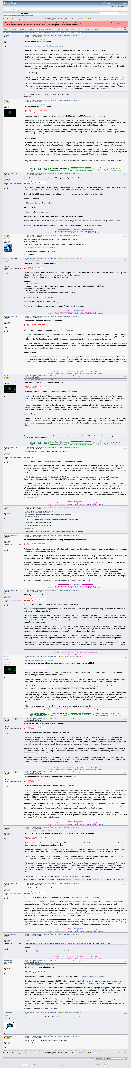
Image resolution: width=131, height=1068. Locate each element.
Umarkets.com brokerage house (92, 897)
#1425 (125, 259)
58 (68, 29)
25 (15, 29)
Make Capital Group (35, 466)
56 (65, 29)
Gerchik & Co (29, 737)
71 (89, 29)
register (23, 9)
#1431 (125, 591)
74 (95, 29)
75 (96, 29)
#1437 (125, 935)
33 (28, 29)
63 (76, 29)
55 (64, 29)
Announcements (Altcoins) (35, 19)
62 (75, 29)
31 (25, 29)
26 (17, 29)
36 (33, 29)
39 (38, 29)
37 (35, 29)
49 (54, 29)
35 (31, 29)
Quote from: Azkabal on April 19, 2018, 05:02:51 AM (37, 512)
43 (44, 29)
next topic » (124, 27)
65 (80, 29)
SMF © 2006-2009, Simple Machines (72, 1065)
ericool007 (7, 35)
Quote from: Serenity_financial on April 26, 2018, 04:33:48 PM (39, 660)
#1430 (125, 536)
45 (47, 29)
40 (39, 29)
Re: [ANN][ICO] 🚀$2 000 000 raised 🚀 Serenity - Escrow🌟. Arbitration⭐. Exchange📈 (54, 35)
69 (86, 29)
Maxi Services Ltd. (31, 790)
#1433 (125, 719)
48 (52, 29)
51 (57, 29)
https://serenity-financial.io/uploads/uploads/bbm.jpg (45, 46)
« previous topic (115, 27)
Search (16, 15)
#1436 (125, 884)
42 (43, 29)
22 (10, 29)
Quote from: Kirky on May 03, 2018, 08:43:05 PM (36, 938)
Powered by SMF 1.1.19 (56, 1065)
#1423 (125, 174)
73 (93, 29)
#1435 (125, 827)
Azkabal (6, 235)
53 (60, 29)
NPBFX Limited (30, 609)
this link (91, 225)
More (30, 15)
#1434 (125, 772)
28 (20, 29)
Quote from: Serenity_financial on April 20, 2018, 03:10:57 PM (39, 379)
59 (70, 29)
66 (81, 29)
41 (41, 29)
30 (23, 29)
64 (78, 29)
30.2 (22, 13)
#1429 (125, 507)
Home (7, 15)
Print (125, 29)
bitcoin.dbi (7, 507)
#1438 (125, 961)
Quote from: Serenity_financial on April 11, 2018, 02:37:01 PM (39, 39)
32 (27, 29)
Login (20, 15)
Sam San (6, 100)
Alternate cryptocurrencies (19, 19)
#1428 (125, 448)
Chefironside (8, 1012)
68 (84, 29)
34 (30, 29)
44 (46, 29)
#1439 (125, 1013)
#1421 (125, 36)
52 (59, 29)
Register (25, 15)
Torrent (25, 13)
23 (12, 29)
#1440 (125, 1037)
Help (12, 15)
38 (36, 29)
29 (22, 29)
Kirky (5, 827)
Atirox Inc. (28, 335)
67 (83, 29)
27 (18, 29)
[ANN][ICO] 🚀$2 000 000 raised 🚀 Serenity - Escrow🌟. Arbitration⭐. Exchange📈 (70, 19)
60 (72, 29)
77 (100, 29)
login (18, 9)
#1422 (125, 101)
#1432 (125, 657)
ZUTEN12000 (8, 961)
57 (67, 29)
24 (14, 29)
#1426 (125, 317)
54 (62, 29)
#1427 (125, 376)
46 (49, 29)
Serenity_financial (9, 173)
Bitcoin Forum (7, 19)
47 (51, 29)
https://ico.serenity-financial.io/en (75, 879)
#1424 (125, 236)
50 (55, 29)
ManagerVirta (8, 1036)
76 (98, 29)
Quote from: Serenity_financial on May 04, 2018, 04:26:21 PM (39, 964)
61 (73, 29)
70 (88, 29)
